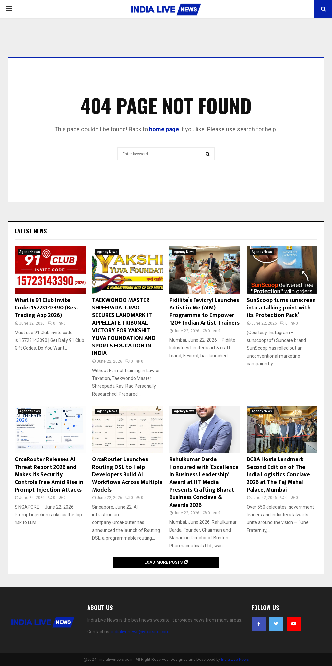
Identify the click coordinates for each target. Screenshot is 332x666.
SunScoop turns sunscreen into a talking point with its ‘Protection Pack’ (281, 307)
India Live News (235, 659)
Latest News (31, 231)
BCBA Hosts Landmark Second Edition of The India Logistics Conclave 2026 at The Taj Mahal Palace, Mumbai (278, 475)
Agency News (29, 252)
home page (164, 129)
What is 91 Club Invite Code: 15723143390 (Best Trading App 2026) (46, 307)
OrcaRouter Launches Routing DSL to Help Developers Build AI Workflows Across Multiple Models (127, 475)
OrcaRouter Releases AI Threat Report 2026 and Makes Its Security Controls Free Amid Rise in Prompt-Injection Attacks (49, 475)
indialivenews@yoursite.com (140, 631)
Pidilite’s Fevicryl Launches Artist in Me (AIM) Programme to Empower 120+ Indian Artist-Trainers (204, 311)
